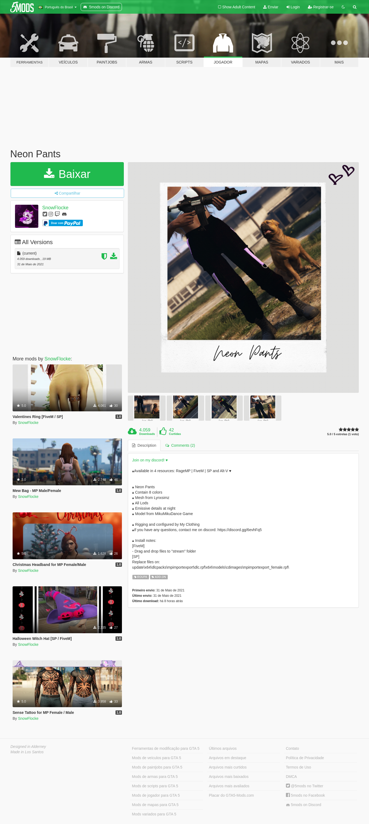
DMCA (291, 776)
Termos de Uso (298, 767)
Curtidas (175, 433)
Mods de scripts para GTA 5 (155, 786)
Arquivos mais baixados (229, 776)
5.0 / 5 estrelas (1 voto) (343, 434)
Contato (292, 748)
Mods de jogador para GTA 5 (156, 795)
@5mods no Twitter (304, 786)
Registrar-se (321, 7)
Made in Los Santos (27, 752)
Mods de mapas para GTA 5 (155, 805)
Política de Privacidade (305, 758)
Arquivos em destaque (227, 758)
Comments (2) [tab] (180, 445)
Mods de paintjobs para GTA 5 (157, 767)
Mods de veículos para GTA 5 (156, 758)
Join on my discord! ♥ (150, 460)
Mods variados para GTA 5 (154, 814)
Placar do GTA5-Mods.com (231, 795)
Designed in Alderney (28, 746)
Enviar (270, 7)
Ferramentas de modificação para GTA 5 (165, 748)
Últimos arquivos (223, 748)
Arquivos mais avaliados (229, 786)
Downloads (147, 433)
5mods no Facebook (305, 795)
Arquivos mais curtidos (228, 767)
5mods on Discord (303, 805)
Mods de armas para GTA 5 (155, 776)
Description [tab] (144, 445)
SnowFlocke (55, 207)
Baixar (67, 174)
